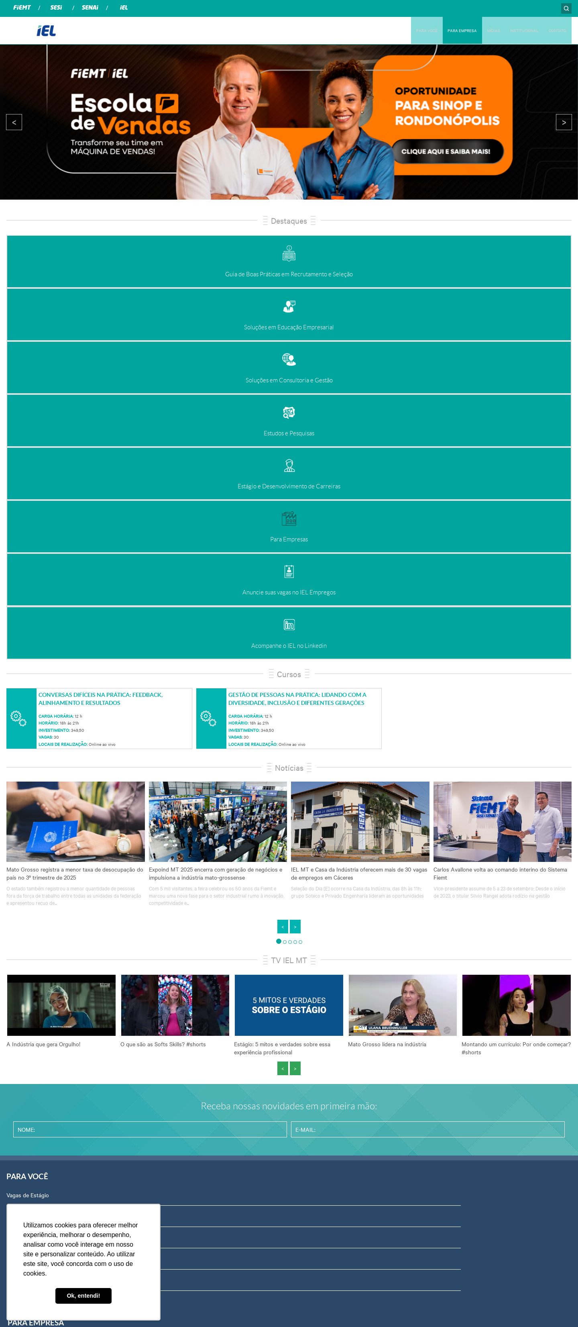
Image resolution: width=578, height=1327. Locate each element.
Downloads (449, 1070)
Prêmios (163, 1048)
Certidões (447, 1027)
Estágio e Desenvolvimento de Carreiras (202, 984)
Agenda (444, 1006)
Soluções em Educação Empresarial (196, 921)
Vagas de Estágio (27, 899)
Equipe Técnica (453, 1048)
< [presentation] (14, 122)
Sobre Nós (448, 899)
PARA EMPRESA (438, 30)
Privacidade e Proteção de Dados (476, 984)
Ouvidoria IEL (451, 921)
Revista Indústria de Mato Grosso (335, 942)
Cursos (289, 365)
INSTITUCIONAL (513, 30)
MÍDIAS (476, 30)
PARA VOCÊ (396, 30)
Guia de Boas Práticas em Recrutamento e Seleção (215, 899)
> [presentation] (564, 122)
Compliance (449, 942)
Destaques (289, 220)
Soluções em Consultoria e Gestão (195, 942)
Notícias (289, 458)
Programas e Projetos (179, 1027)
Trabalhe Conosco (457, 1112)
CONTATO (554, 30)
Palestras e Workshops (34, 942)
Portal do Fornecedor (461, 963)
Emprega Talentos (28, 1006)
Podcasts (305, 899)
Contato (445, 1091)
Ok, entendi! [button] (83, 1295)
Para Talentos (23, 984)
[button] (278, 632)
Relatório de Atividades (322, 963)
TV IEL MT (289, 651)
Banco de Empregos (31, 921)
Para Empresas (171, 1006)
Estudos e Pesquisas (178, 963)
